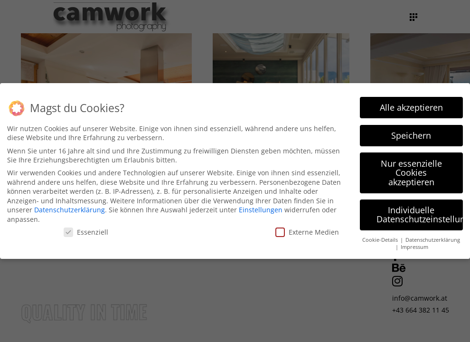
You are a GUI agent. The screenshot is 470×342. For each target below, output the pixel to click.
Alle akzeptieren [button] (411, 105)
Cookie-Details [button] (380, 238)
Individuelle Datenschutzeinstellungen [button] (419, 212)
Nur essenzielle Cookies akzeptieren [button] (411, 171)
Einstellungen (260, 208)
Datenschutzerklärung (69, 208)
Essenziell (86, 230)
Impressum (414, 245)
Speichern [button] (411, 133)
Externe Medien (307, 230)
